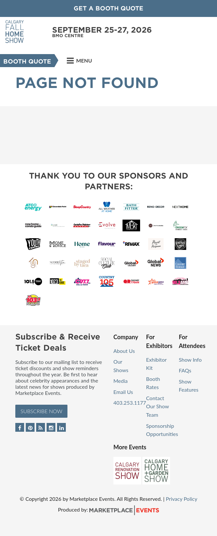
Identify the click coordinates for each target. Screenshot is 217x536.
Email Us (123, 392)
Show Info (190, 359)
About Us (124, 351)
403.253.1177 (129, 402)
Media (120, 381)
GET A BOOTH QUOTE (108, 8)
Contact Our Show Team (157, 406)
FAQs (185, 370)
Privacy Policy (181, 499)
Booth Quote (27, 61)
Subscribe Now (41, 411)
